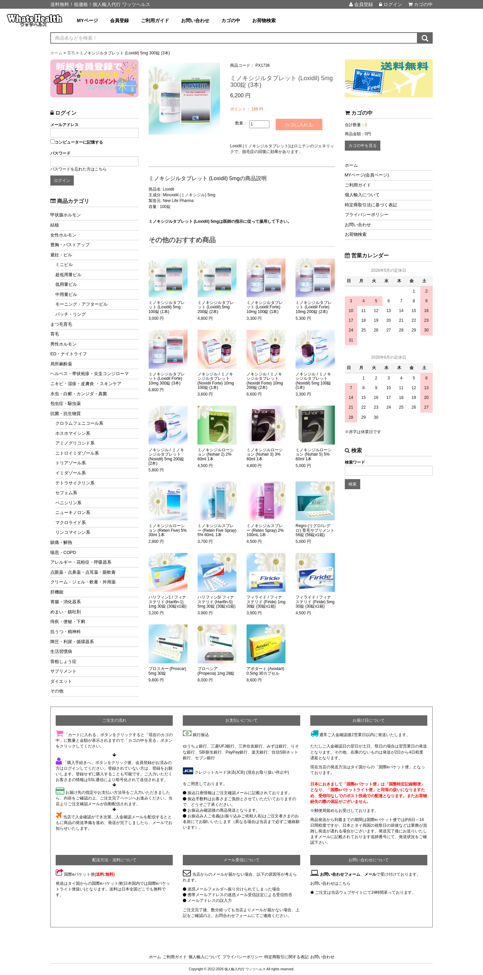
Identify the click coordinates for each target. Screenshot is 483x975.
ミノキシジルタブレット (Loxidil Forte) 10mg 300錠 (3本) (167, 378)
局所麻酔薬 (61, 363)
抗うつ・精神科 (65, 631)
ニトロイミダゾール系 (77, 453)
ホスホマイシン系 (72, 433)
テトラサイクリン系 (75, 482)
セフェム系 (66, 492)
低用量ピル (66, 284)
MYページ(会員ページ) (367, 174)
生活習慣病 (61, 651)
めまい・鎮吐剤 (65, 611)
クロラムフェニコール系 (79, 423)
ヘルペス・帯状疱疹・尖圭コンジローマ (89, 373)
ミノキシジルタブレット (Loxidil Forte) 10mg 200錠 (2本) (314, 307)
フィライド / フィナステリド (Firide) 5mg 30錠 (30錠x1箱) (315, 601)
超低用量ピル (68, 274)
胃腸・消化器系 (65, 601)
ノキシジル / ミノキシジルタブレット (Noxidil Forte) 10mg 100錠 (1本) (216, 381)
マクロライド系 (70, 522)
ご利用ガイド (155, 20)
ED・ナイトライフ (68, 353)
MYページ (87, 20)
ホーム (351, 165)
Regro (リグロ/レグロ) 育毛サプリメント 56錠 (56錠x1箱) (315, 530)
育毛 (54, 334)
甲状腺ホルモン (65, 214)
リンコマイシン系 (72, 532)
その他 (56, 691)
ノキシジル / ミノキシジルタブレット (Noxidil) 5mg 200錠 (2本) (166, 457)
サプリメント (63, 671)
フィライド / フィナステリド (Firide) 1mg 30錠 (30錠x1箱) (266, 601)
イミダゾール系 (70, 472)
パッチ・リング (70, 314)
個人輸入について (362, 194)
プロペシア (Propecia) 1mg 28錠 (216, 671)
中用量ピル (66, 294)
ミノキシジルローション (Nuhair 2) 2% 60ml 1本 (216, 454)
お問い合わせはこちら (330, 883)
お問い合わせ (195, 20)
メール (370, 874)
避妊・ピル (61, 254)
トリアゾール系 (70, 462)
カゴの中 (420, 4)
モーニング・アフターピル (81, 304)
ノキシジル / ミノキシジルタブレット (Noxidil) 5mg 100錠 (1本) (313, 381)
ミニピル (64, 264)
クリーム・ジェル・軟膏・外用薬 (83, 581)
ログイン (390, 4)
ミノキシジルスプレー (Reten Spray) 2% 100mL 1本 (265, 530)
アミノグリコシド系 (75, 443)
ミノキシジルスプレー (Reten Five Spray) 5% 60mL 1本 (217, 530)
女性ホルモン (63, 235)
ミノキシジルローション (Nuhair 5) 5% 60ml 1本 (314, 454)
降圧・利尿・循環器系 (72, 641)
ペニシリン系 (68, 502)
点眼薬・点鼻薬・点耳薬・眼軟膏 (83, 572)
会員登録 (361, 4)
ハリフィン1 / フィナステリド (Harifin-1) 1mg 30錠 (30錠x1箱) (167, 601)
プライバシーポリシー (366, 214)
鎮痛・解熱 (61, 542)
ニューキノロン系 (72, 512)
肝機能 (56, 592)
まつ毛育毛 (61, 324)
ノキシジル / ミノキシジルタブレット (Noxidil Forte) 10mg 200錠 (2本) (265, 381)
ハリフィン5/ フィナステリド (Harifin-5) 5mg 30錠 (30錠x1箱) (216, 601)
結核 (54, 224)
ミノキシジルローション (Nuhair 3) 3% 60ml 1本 (265, 454)
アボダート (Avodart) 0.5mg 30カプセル (265, 671)
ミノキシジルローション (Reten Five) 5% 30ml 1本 (168, 530)
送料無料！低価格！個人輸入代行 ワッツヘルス (100, 4)
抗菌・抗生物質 (65, 413)
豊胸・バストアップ (70, 244)
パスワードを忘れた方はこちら (78, 169)
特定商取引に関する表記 (286, 957)
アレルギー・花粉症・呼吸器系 (80, 562)
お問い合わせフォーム (340, 874)
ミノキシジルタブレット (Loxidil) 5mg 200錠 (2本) (216, 307)
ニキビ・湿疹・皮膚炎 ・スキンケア (85, 383)
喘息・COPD (63, 552)
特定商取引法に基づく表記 (371, 204)
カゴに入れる (299, 124)
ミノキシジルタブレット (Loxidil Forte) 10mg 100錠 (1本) (265, 307)
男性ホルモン (63, 344)
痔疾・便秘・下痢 (67, 621)
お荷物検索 (264, 20)
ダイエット (61, 681)
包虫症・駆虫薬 (65, 403)
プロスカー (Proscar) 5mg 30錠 (167, 671)
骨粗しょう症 (63, 661)
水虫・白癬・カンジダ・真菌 (78, 393)
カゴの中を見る (362, 145)
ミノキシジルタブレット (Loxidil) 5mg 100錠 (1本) (167, 307)
